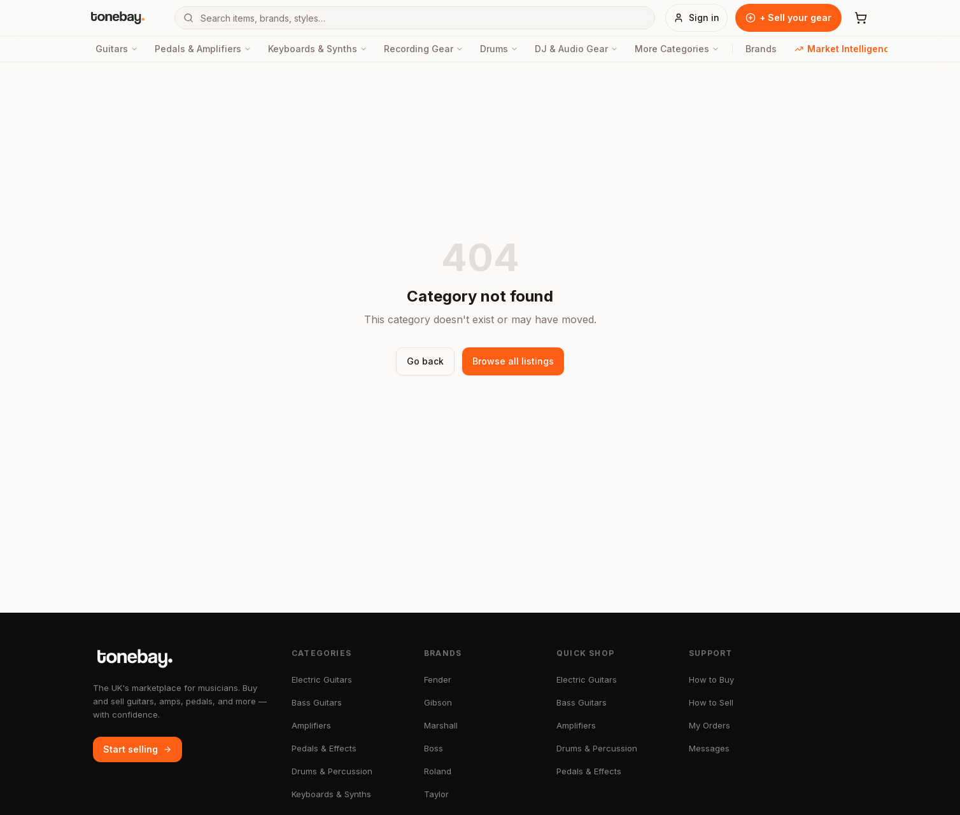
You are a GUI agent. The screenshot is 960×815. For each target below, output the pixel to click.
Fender (437, 679)
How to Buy (711, 679)
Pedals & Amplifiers (203, 48)
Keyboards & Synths (317, 48)
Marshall (441, 725)
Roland (437, 771)
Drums (499, 48)
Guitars (116, 48)
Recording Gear (423, 48)
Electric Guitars (322, 679)
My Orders (709, 725)
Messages (709, 748)
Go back (425, 361)
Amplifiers (311, 725)
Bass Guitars (317, 702)
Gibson (438, 702)
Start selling (137, 749)
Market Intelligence (844, 48)
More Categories (677, 48)
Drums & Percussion (332, 771)
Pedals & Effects (324, 748)
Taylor (436, 794)
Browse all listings (513, 361)
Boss (433, 748)
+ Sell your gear (788, 17)
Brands (761, 48)
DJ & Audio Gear (576, 48)
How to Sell (711, 702)
